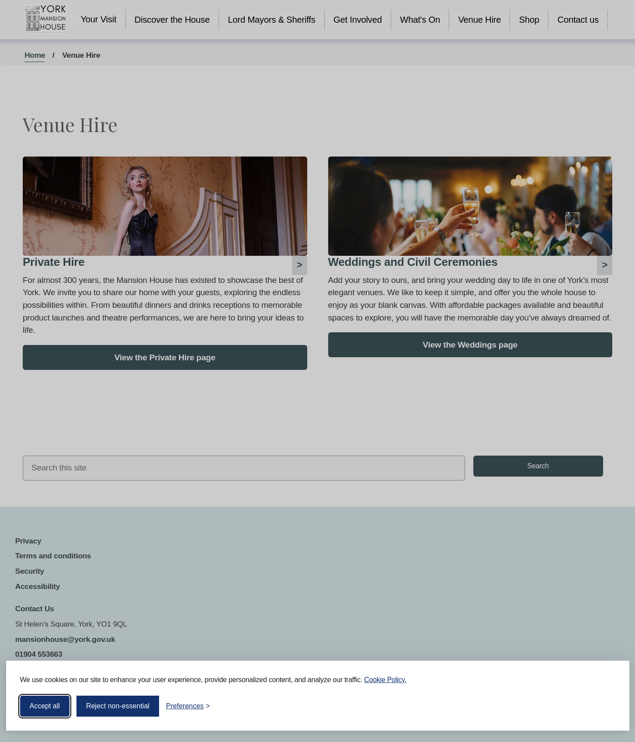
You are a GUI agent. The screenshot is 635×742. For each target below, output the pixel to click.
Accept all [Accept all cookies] (45, 706)
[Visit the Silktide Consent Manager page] (610, 706)
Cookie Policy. (385, 679)
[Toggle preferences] (188, 706)
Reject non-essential (117, 706)
